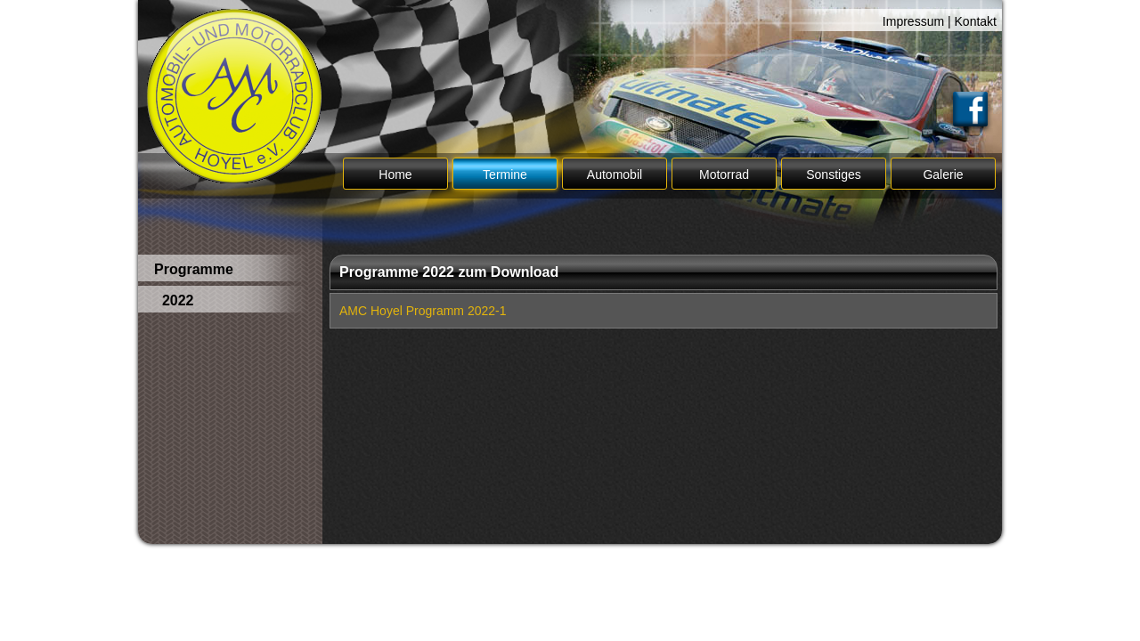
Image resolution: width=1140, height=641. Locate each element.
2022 (173, 300)
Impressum (913, 21)
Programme (193, 269)
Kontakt (976, 21)
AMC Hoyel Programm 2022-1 (423, 311)
